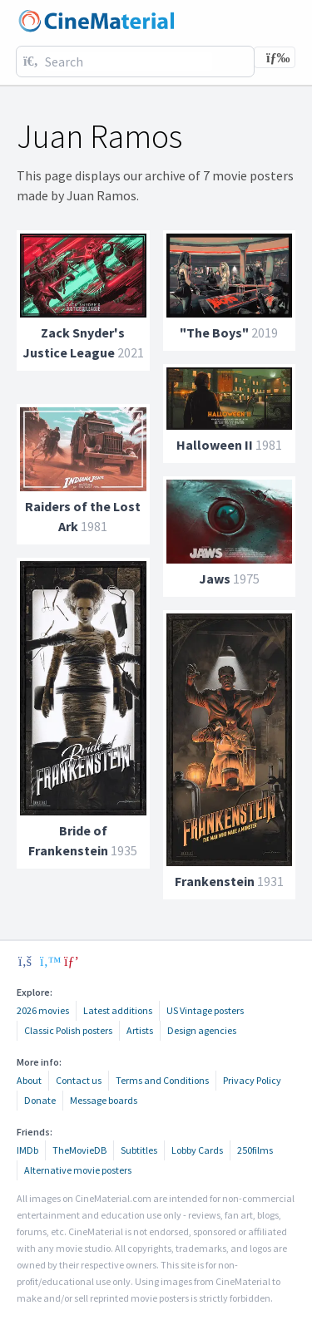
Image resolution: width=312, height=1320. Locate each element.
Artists (139, 1030)
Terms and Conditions (162, 1080)
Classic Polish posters (68, 1030)
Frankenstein (215, 881)
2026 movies (43, 1010)
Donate (40, 1100)
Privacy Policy (252, 1080)
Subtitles (139, 1150)
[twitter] (48, 961)
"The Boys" (214, 332)
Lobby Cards (197, 1150)
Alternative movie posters (77, 1170)
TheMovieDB (79, 1150)
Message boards (103, 1100)
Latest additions (117, 1010)
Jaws (214, 578)
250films (255, 1150)
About (29, 1080)
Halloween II (214, 444)
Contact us (79, 1080)
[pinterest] (71, 961)
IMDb (27, 1150)
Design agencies (201, 1030)
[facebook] (25, 961)
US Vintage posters (205, 1010)
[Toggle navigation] (274, 57)
